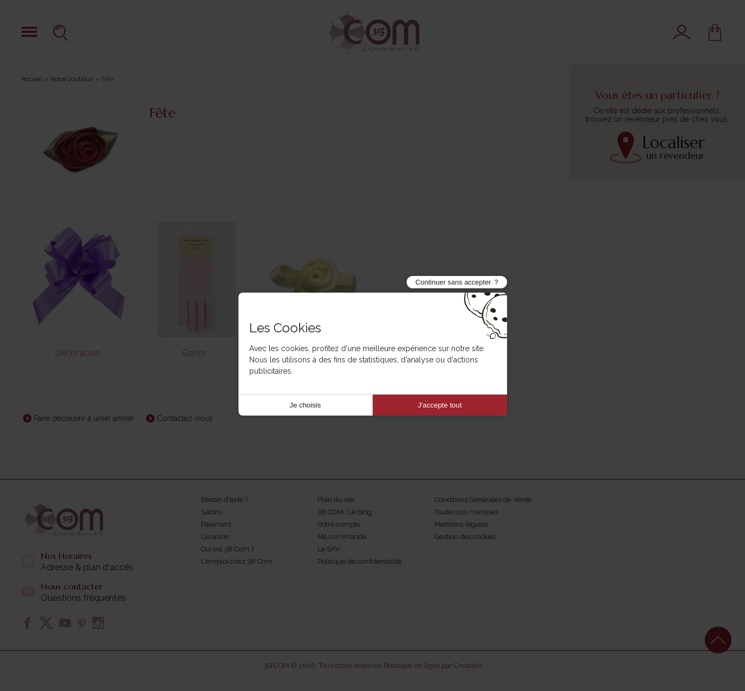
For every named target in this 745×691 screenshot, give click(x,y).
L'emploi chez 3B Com (236, 561)
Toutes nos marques (466, 511)
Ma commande (341, 536)
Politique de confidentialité (359, 561)
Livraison (215, 536)
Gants (194, 353)
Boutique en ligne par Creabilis (433, 665)
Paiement (216, 524)
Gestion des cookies (465, 536)
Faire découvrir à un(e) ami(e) (84, 418)
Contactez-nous (185, 418)
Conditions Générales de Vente (483, 499)
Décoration (77, 353)
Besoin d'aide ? (224, 499)
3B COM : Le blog (344, 511)
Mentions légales (461, 524)
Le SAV (328, 548)
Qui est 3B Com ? (227, 548)
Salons (211, 511)
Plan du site (336, 499)
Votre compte (338, 524)
